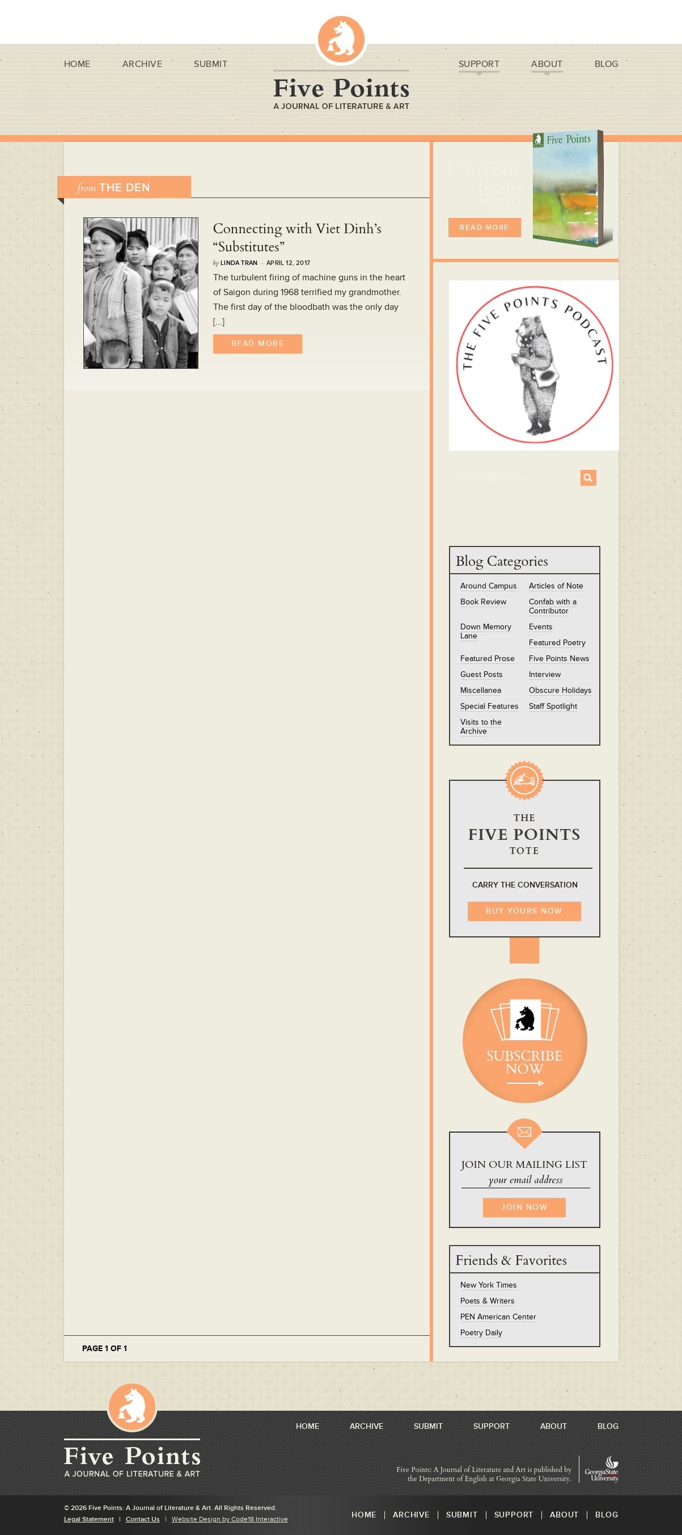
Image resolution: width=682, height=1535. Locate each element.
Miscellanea (480, 690)
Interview (545, 674)
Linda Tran (239, 263)
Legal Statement (89, 1519)
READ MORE (485, 227)
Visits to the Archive (481, 726)
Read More (258, 343)
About (547, 65)
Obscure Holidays (560, 690)
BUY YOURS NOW (524, 911)
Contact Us (143, 1519)
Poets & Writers (487, 1301)
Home (77, 65)
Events (541, 627)
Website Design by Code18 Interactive (230, 1519)
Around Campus (488, 586)
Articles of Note (556, 586)
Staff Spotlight (553, 706)
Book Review (483, 602)
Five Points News (559, 658)
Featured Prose (487, 658)
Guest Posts (481, 674)
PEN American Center (498, 1317)
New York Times (488, 1285)
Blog (606, 65)
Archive (142, 65)
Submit (210, 65)
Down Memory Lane (485, 631)
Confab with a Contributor (553, 606)
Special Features (489, 706)
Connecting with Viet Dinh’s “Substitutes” (297, 238)
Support (479, 65)
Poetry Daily (481, 1333)
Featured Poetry (557, 642)
